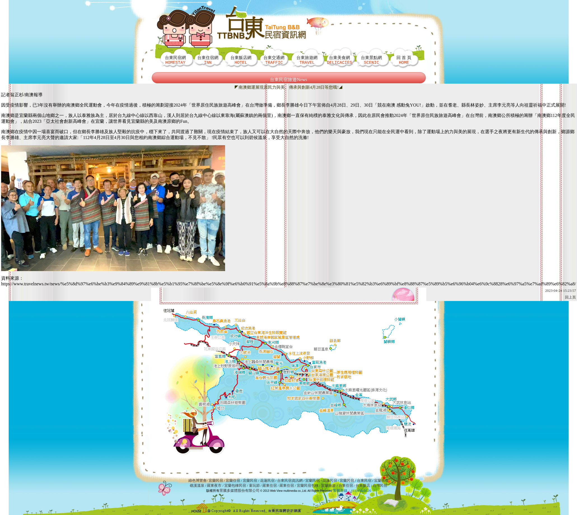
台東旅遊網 (306, 60)
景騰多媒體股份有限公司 (239, 490)
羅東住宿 (269, 485)
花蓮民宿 (267, 480)
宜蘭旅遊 (328, 485)
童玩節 (254, 485)
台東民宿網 (175, 60)
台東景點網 (371, 60)
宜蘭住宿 (233, 480)
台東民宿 (364, 480)
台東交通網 (273, 60)
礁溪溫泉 (197, 485)
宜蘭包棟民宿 (235, 485)
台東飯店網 (240, 60)
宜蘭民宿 (216, 480)
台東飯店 (363, 485)
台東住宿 (345, 485)
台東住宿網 (207, 60)
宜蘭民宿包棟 (308, 485)
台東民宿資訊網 (290, 480)
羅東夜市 (214, 485)
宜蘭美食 (381, 480)
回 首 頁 (403, 60)
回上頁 (570, 297)
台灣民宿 (380, 485)
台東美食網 (339, 60)
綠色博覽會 (197, 480)
